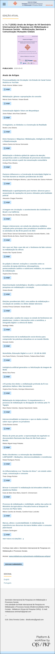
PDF (8, 89)
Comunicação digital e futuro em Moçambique (21, 111)
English (6, 579)
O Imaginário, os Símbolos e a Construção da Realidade (25, 125)
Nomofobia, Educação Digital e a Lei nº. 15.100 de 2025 (24, 353)
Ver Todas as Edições (12, 539)
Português (7, 583)
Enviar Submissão (13, 564)
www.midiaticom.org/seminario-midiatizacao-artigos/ (29, 556)
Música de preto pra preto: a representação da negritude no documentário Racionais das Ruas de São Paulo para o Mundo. (26, 438)
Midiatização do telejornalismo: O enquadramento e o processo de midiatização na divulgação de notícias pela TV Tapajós (26, 402)
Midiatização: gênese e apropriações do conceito (22, 96)
